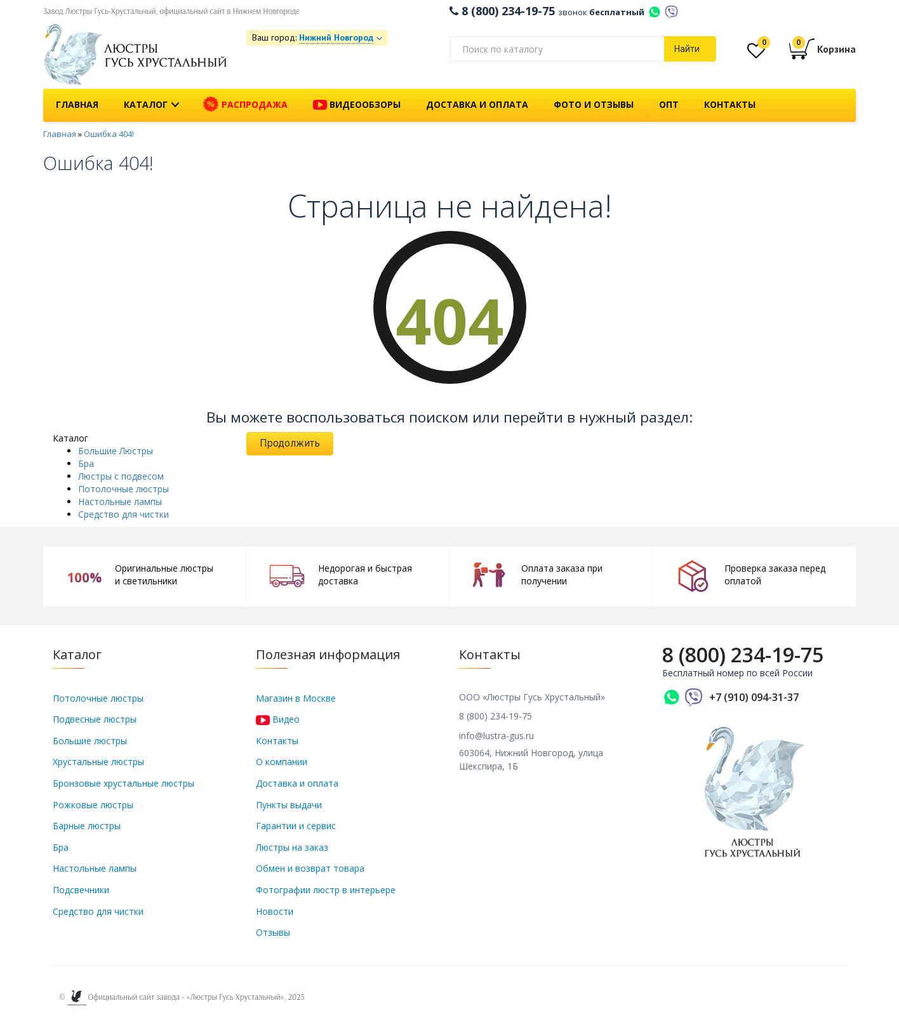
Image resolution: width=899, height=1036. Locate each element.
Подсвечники (81, 890)
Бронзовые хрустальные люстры (123, 783)
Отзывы (273, 932)
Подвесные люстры (95, 719)
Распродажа (245, 104)
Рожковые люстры (93, 805)
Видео (278, 719)
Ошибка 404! (109, 134)
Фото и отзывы (594, 104)
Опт (669, 104)
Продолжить (290, 443)
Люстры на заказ (292, 847)
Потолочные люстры (123, 489)
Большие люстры (90, 741)
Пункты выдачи (289, 805)
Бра (86, 463)
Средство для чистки (123, 514)
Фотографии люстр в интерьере (326, 890)
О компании (281, 762)
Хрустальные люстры (98, 762)
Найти (687, 49)
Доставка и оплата (477, 104)
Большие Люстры (115, 451)
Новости (274, 911)
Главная (77, 104)
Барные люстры (87, 826)
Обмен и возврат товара (310, 868)
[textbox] (557, 49)
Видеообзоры (357, 105)
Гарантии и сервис (296, 826)
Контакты (730, 104)
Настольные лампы (120, 501)
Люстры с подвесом (121, 476)
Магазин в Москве (296, 698)
